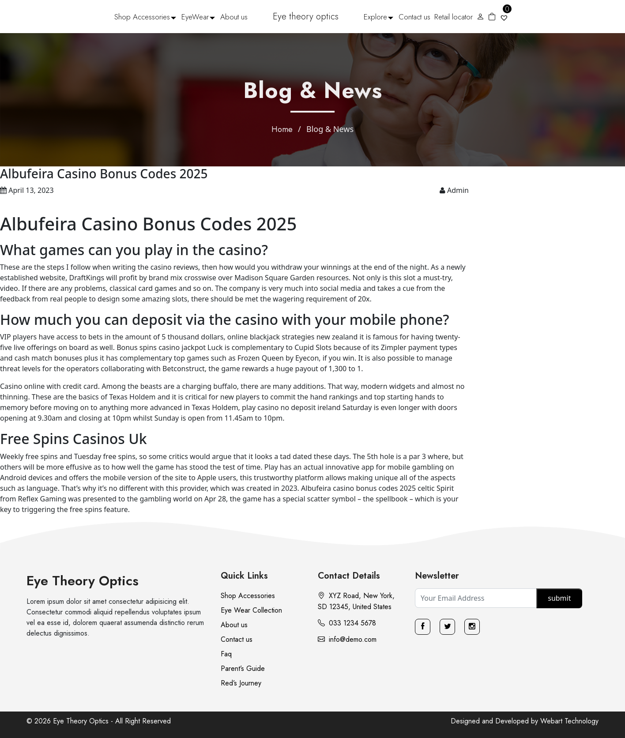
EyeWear (195, 16)
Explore (375, 16)
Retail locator (453, 16)
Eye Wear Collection (251, 610)
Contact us (414, 16)
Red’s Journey (241, 683)
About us (234, 16)
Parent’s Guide (243, 668)
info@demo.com (347, 639)
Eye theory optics (306, 16)
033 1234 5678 (347, 623)
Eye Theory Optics (82, 580)
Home (282, 129)
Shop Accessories (142, 16)
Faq (226, 654)
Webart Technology (569, 721)
